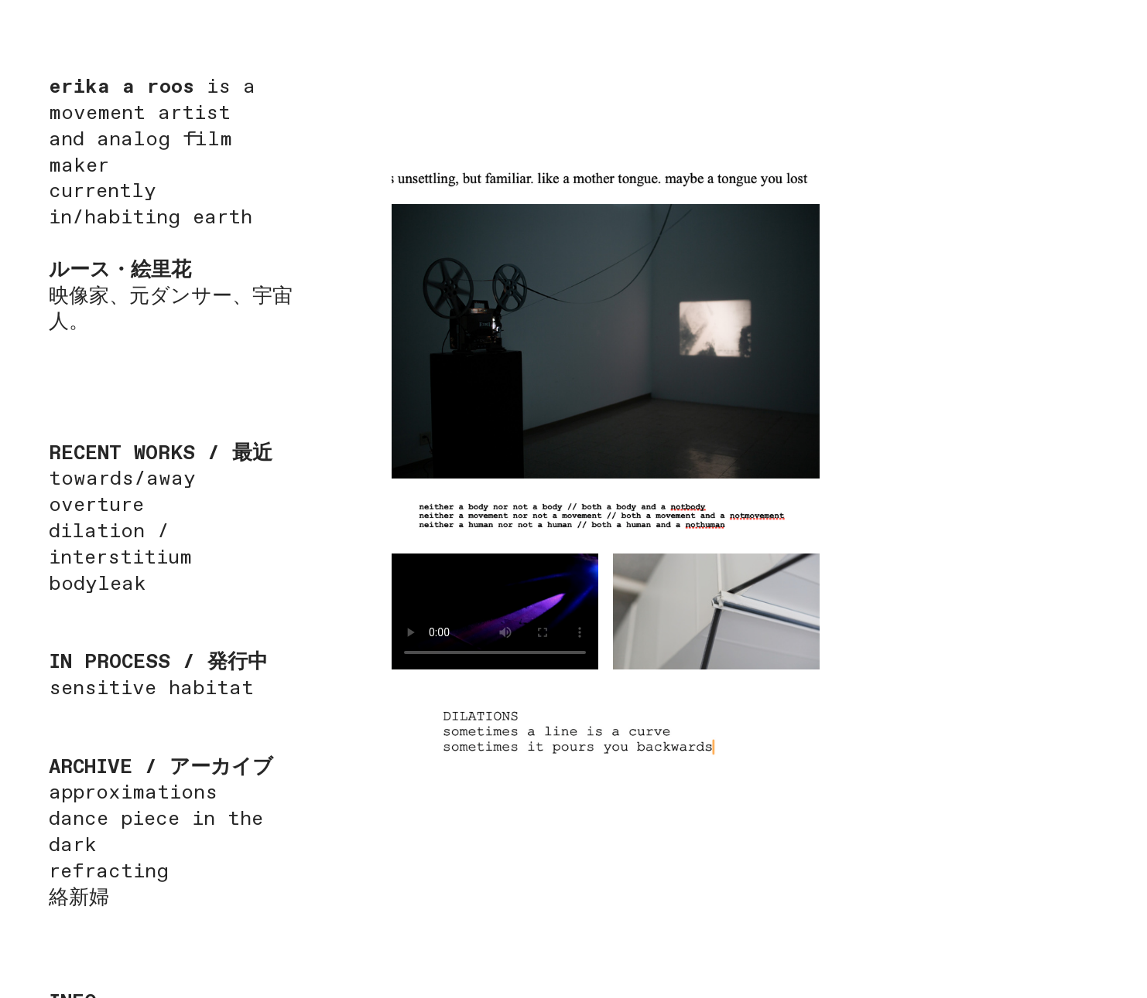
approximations (133, 793)
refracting (109, 872)
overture (96, 506)
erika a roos (121, 87)
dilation (103, 532)
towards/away (122, 479)
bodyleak (97, 584)
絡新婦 (79, 898)
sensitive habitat (151, 689)
